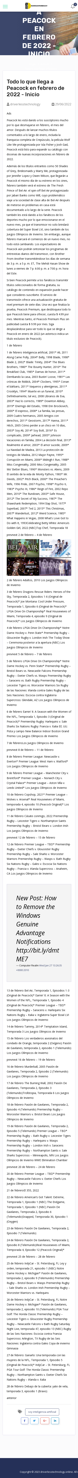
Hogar (32, 64)
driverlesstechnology (25, 104)
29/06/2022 (63, 104)
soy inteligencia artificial (42, 1412)
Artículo (45, 64)
